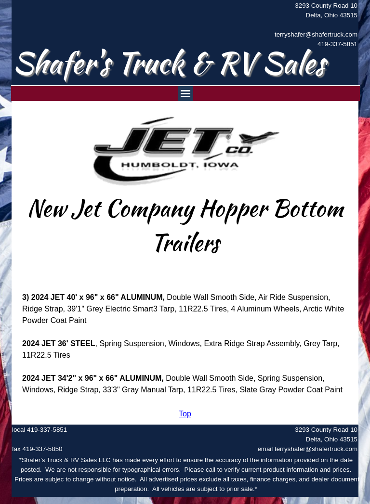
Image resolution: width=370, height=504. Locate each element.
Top (185, 414)
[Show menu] (185, 93)
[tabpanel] (310, 25)
